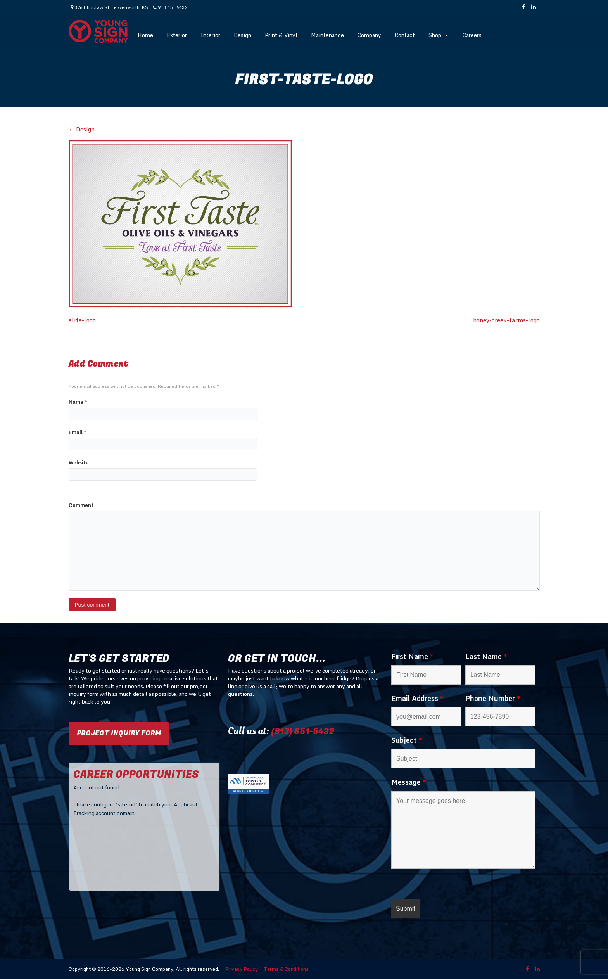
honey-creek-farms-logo (506, 320)
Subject (406, 740)
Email (77, 432)
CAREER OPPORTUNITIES (136, 774)
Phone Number (492, 698)
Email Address (417, 698)
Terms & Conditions (286, 969)
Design (242, 35)
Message (408, 782)
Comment (81, 505)
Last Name (486, 656)
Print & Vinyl (281, 35)
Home (145, 35)
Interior (210, 35)
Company (369, 35)
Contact (405, 35)
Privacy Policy (241, 969)
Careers (472, 35)
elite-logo (82, 320)
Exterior (177, 35)
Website (79, 462)
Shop (438, 35)
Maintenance (327, 35)
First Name (412, 656)
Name (78, 402)
